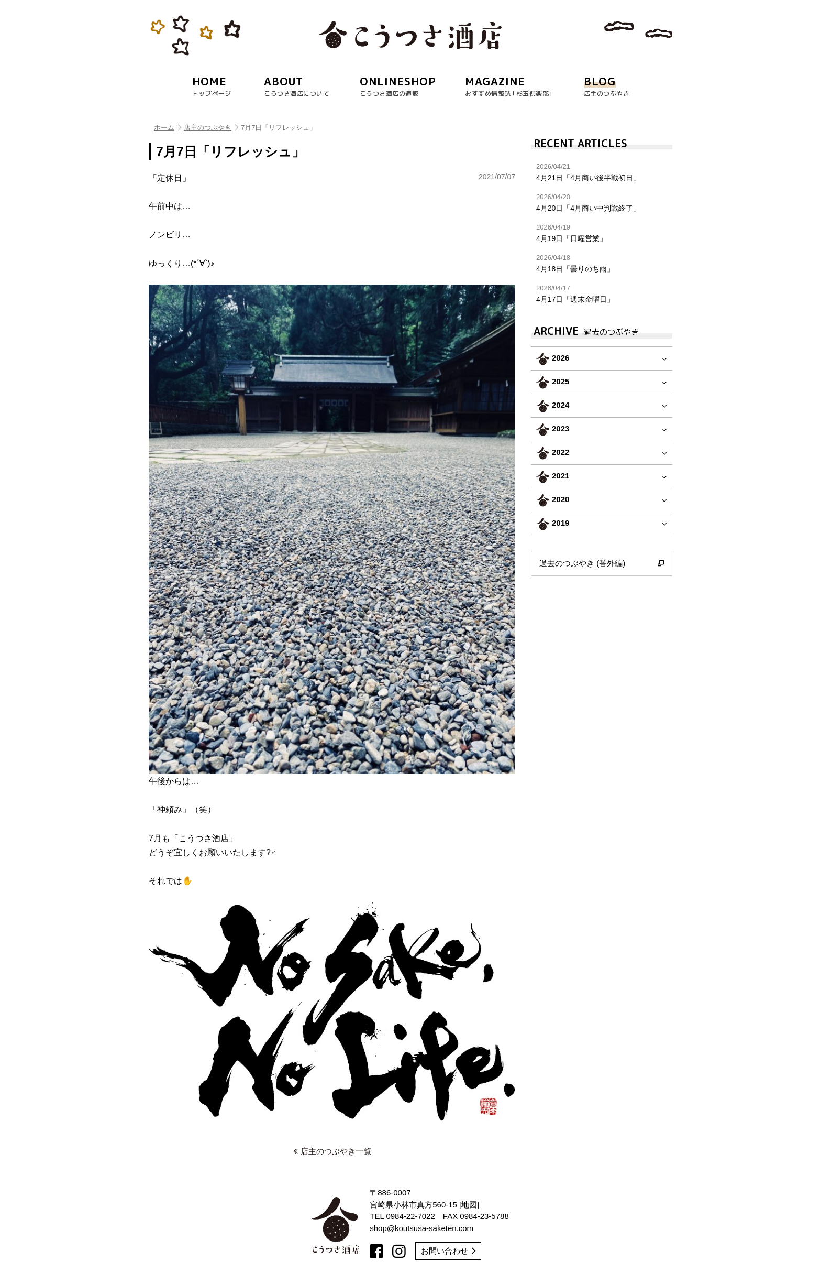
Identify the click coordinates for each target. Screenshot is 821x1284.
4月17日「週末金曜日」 (601, 293)
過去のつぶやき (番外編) (601, 563)
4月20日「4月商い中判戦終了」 (601, 202)
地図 (469, 1204)
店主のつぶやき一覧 (332, 1151)
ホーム (167, 128)
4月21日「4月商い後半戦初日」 (601, 172)
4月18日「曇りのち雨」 (601, 263)
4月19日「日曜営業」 (601, 233)
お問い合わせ (448, 1250)
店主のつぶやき (211, 128)
